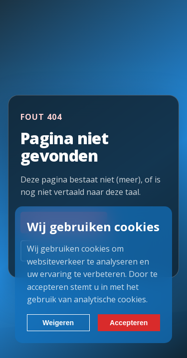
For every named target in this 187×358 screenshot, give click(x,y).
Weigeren (58, 323)
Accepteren (129, 323)
